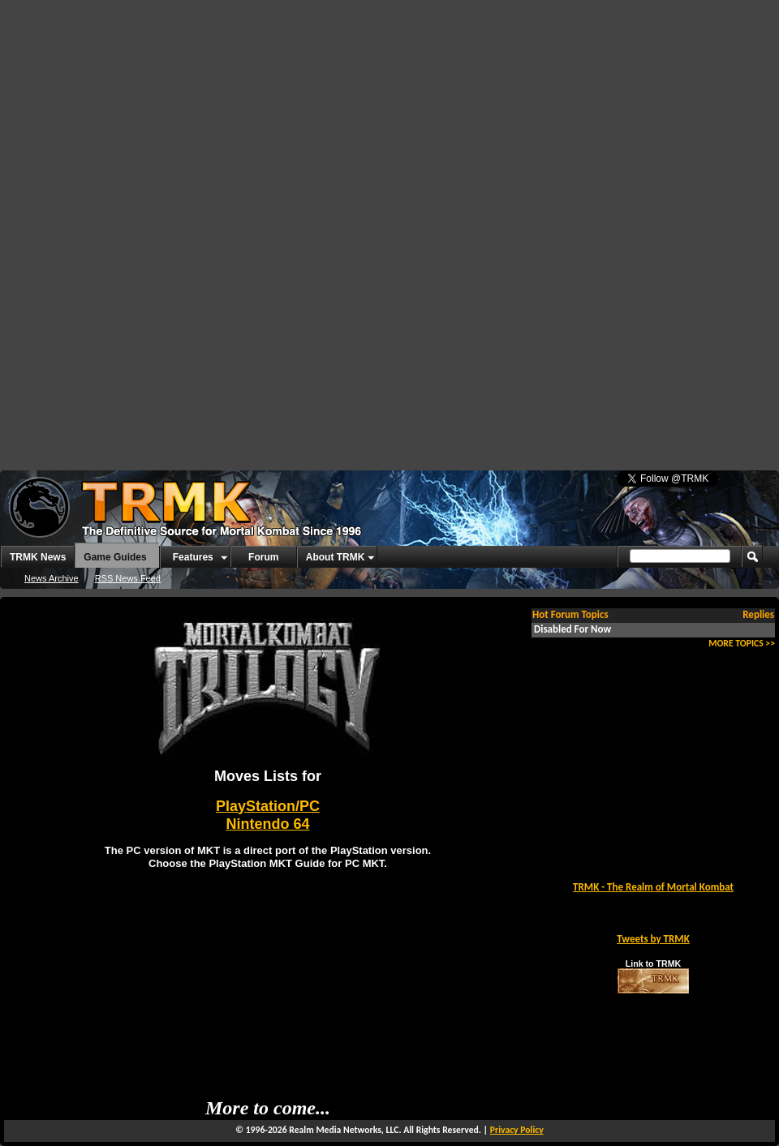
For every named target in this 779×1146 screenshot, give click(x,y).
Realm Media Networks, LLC (343, 1129)
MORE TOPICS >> (741, 643)
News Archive (51, 578)
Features (193, 557)
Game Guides (115, 557)
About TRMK (335, 557)
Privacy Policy (517, 1129)
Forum (263, 557)
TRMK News (38, 557)
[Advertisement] (303, 121)
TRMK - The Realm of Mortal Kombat (653, 887)
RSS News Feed (128, 578)
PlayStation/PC (268, 806)
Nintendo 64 (267, 824)
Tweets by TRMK (653, 939)
